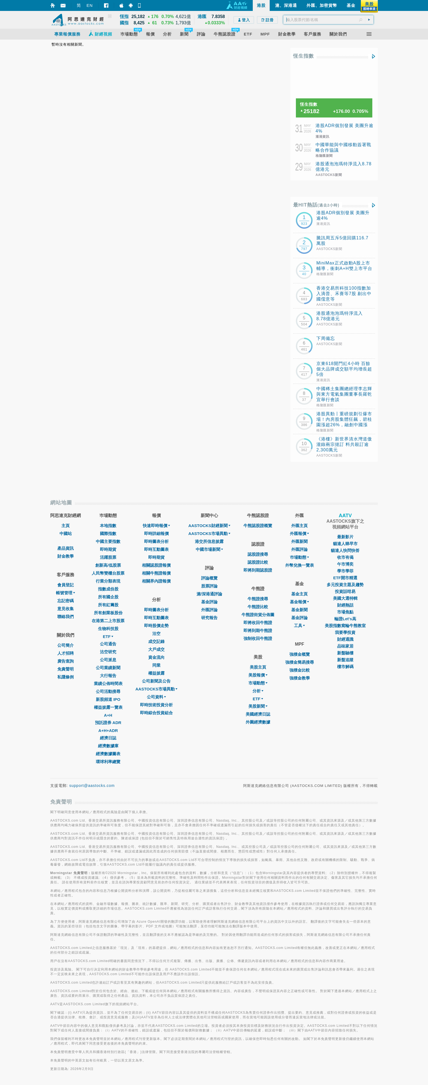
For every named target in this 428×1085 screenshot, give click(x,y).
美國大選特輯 (345, 598)
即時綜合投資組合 (156, 712)
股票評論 (209, 586)
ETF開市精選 (345, 577)
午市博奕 (345, 564)
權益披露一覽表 (108, 707)
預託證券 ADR (108, 722)
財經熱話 (345, 605)
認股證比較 (258, 562)
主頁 (65, 525)
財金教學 (65, 556)
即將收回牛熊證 (257, 622)
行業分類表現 (108, 581)
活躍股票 (108, 557)
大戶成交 (156, 649)
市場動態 (258, 683)
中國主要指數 (108, 541)
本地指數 (108, 525)
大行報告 (108, 675)
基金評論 (209, 601)
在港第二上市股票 (108, 620)
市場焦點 (345, 612)
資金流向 (156, 657)
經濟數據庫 (108, 745)
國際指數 (108, 533)
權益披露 (156, 673)
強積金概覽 (299, 654)
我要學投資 (345, 632)
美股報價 (258, 675)
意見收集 (65, 608)
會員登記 (65, 585)
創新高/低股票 (108, 565)
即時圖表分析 (156, 541)
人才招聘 (65, 653)
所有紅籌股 (108, 604)
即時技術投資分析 (156, 704)
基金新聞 (299, 609)
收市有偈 (345, 557)
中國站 (66, 533)
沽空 (156, 633)
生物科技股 (108, 628)
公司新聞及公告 (156, 681)
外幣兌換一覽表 (299, 565)
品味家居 (345, 646)
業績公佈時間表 (108, 683)
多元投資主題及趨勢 (345, 584)
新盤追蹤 (345, 659)
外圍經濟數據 (258, 722)
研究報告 (209, 617)
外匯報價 (299, 533)
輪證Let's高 (345, 618)
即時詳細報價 (156, 533)
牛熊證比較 (258, 606)
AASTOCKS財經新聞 (209, 525)
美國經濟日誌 (258, 714)
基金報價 (299, 601)
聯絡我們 (65, 616)
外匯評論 (209, 609)
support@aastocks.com (92, 785)
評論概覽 (209, 578)
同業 (156, 665)
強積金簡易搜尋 (299, 662)
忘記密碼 (65, 600)
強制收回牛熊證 (257, 638)
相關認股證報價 (156, 565)
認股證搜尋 (258, 554)
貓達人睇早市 (345, 543)
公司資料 (156, 697)
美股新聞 (258, 706)
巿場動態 (299, 557)
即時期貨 (108, 549)
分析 (257, 691)
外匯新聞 (299, 541)
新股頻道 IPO (108, 699)
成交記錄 (156, 641)
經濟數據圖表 (108, 753)
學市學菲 (345, 571)
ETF (108, 636)
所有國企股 (108, 597)
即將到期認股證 (257, 570)
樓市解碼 (345, 666)
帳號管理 (65, 592)
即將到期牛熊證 (257, 630)
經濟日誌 (108, 738)
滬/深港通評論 (209, 594)
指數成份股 (108, 589)
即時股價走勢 (156, 625)
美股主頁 (258, 667)
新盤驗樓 (345, 653)
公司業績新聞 (108, 667)
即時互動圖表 (156, 549)
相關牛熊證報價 (156, 573)
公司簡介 (65, 645)
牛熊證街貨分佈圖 (258, 614)
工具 (299, 625)
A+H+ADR (108, 730)
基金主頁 (299, 594)
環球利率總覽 (108, 761)
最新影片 (345, 536)
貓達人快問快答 (345, 550)
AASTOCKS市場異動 (156, 689)
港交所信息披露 (209, 541)
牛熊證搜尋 (258, 598)
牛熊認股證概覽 (257, 525)
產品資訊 (65, 548)
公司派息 (108, 659)
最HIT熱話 (316, 205)
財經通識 (345, 639)
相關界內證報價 (156, 581)
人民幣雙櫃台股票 (108, 573)
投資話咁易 (345, 591)
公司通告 (108, 644)
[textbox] (328, 19)
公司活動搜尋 (108, 691)
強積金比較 (299, 670)
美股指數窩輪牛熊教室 (345, 625)
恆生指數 (303, 56)
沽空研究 (108, 651)
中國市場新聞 (209, 549)
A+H (108, 715)
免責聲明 (65, 669)
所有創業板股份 (108, 612)
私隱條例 (65, 677)
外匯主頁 (299, 525)
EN (90, 5)
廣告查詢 (65, 661)
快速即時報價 (156, 525)
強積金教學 (299, 678)
